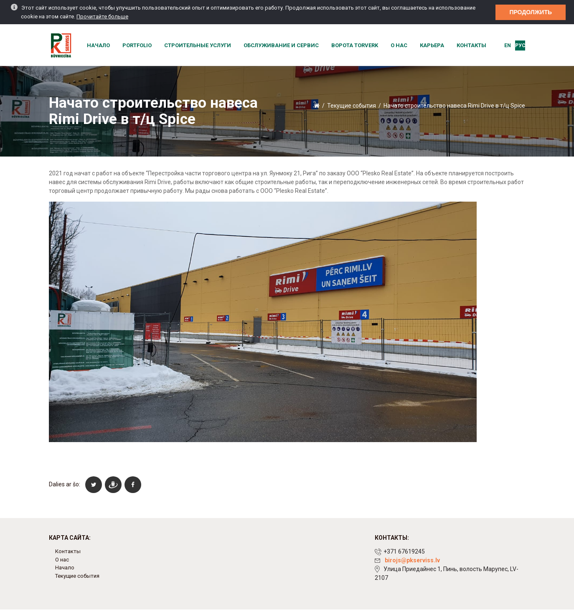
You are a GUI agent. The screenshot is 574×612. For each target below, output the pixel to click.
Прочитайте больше (102, 16)
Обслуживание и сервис (281, 45)
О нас (399, 45)
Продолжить (530, 11)
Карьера (432, 45)
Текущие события (351, 105)
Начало (98, 45)
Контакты (471, 45)
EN (507, 45)
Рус (520, 45)
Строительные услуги (197, 45)
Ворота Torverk (354, 45)
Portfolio (137, 45)
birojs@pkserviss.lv (412, 560)
